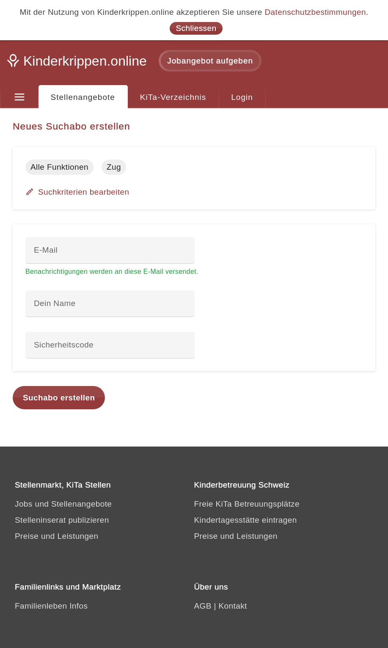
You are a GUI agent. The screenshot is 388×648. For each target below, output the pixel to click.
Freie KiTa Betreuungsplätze (247, 503)
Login (242, 97)
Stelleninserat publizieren (62, 520)
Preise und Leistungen (56, 536)
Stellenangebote (83, 97)
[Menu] (19, 97)
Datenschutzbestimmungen (315, 12)
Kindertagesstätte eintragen (245, 520)
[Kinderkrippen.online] (78, 63)
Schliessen (196, 28)
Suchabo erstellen (59, 397)
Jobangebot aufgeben (210, 60)
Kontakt (233, 605)
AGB (203, 605)
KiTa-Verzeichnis (173, 97)
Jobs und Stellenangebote (63, 503)
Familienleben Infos (51, 605)
